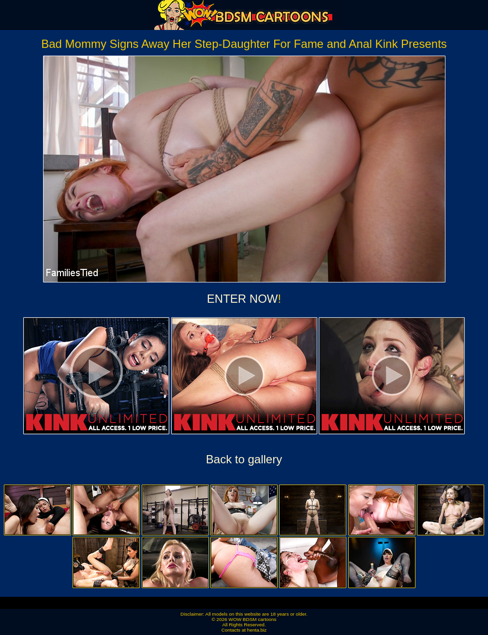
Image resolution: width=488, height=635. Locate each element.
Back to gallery (244, 459)
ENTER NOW (242, 298)
